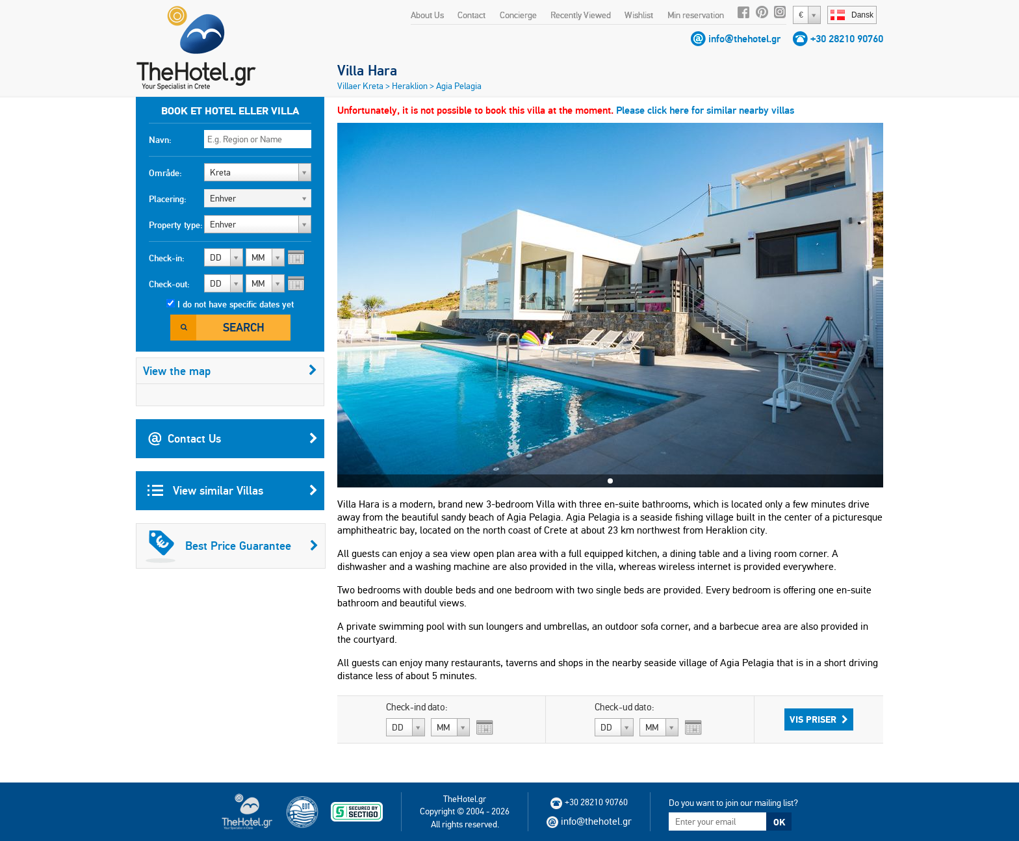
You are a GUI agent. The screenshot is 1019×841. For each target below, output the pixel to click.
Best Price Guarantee (232, 546)
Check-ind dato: (417, 707)
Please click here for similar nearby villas (705, 110)
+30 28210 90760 (846, 38)
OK (779, 822)
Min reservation (695, 15)
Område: (165, 173)
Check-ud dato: (624, 707)
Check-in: (167, 258)
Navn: (160, 140)
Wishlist (639, 15)
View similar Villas (233, 490)
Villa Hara (367, 70)
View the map (230, 370)
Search (243, 327)
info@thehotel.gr (744, 38)
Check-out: (169, 284)
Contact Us (233, 438)
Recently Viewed (580, 15)
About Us (427, 15)
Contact (471, 15)
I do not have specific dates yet (235, 304)
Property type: (176, 225)
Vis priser (819, 719)
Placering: (168, 199)
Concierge (518, 15)
